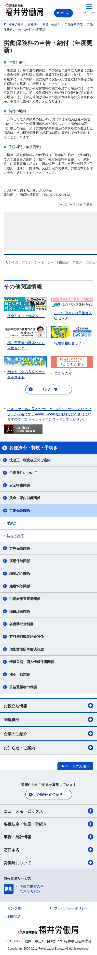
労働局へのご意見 (49, 795)
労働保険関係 (19, 510)
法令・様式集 (19, 674)
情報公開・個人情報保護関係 (31, 662)
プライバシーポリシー (39, 262)
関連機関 (48, 719)
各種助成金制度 (21, 624)
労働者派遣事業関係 (24, 599)
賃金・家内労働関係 (24, 498)
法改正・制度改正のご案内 (30, 460)
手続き (12, 523)
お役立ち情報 (48, 705)
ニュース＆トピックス (48, 811)
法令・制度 (15, 536)
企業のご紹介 (48, 733)
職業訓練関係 (19, 611)
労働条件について (23, 473)
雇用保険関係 (19, 561)
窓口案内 (48, 849)
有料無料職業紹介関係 (26, 637)
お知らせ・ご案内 (48, 747)
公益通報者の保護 (23, 687)
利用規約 (65, 262)
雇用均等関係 (19, 586)
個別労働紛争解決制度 (26, 649)
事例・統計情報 (48, 837)
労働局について (48, 862)
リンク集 (14, 262)
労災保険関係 (19, 548)
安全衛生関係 (19, 485)
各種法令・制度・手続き (48, 824)
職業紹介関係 (19, 574)
